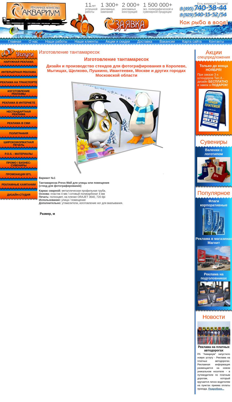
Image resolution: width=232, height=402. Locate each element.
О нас (33, 41)
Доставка (144, 41)
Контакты (216, 41)
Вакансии (167, 41)
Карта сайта (191, 41)
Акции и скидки (118, 41)
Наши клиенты (86, 41)
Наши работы (56, 41)
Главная (14, 41)
